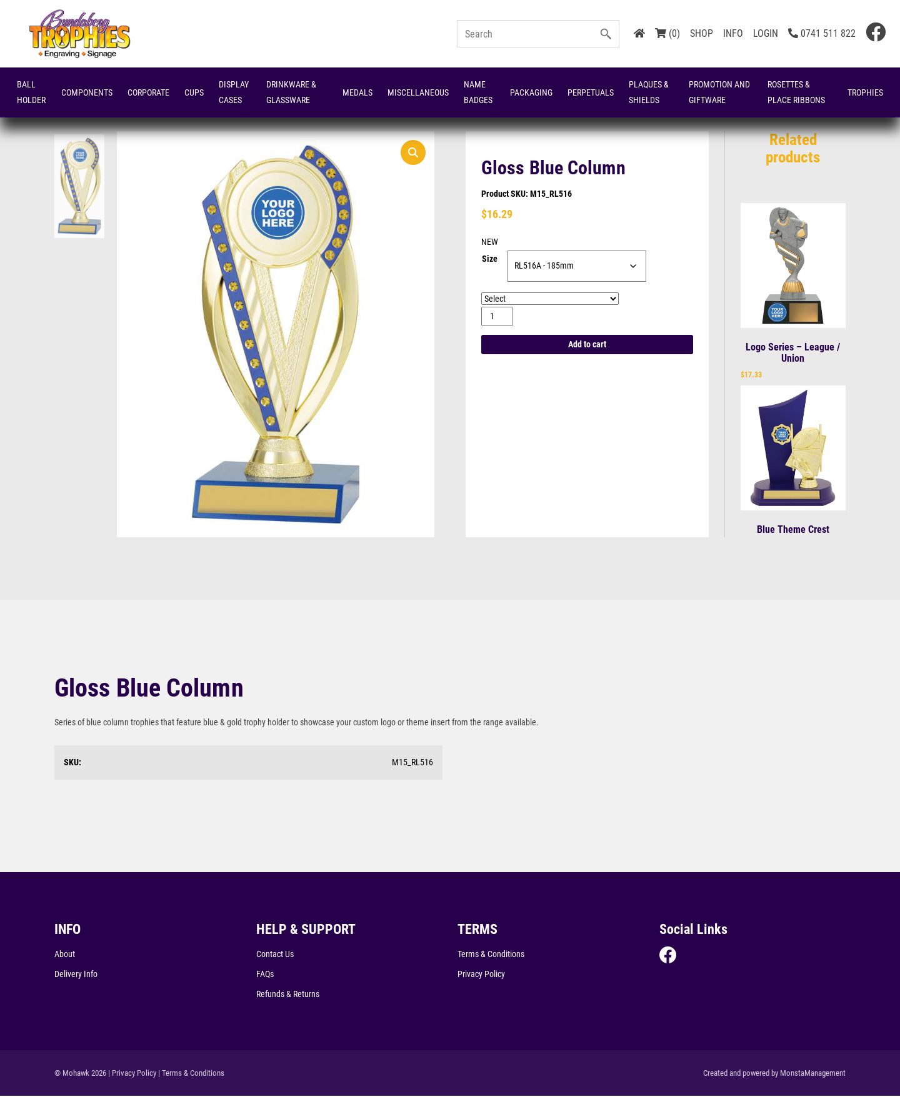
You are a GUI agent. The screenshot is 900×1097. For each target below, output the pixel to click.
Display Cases (234, 92)
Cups (194, 92)
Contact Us (275, 955)
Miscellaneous (418, 92)
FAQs (265, 975)
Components (86, 92)
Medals (357, 92)
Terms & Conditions (491, 955)
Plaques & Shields (649, 92)
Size (490, 260)
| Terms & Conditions (191, 1073)
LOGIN (765, 33)
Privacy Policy (481, 975)
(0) (667, 33)
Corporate (148, 92)
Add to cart (587, 345)
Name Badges (478, 92)
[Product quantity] (497, 317)
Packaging (531, 92)
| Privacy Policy (132, 1073)
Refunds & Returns (287, 995)
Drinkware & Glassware (291, 92)
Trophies (865, 92)
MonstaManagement (813, 1073)
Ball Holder (31, 92)
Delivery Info (76, 975)
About (64, 955)
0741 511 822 (822, 33)
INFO (733, 33)
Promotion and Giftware (719, 92)
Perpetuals (591, 92)
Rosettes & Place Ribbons (796, 92)
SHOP (701, 33)
